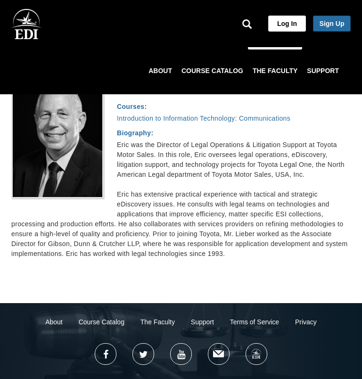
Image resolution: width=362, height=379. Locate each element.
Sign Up (332, 23)
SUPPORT (323, 70)
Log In (287, 23)
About (54, 322)
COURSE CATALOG (212, 70)
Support (202, 322)
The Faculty (157, 322)
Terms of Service (254, 322)
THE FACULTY (275, 70)
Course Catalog (101, 322)
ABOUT (160, 70)
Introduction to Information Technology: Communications (203, 118)
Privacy (306, 322)
